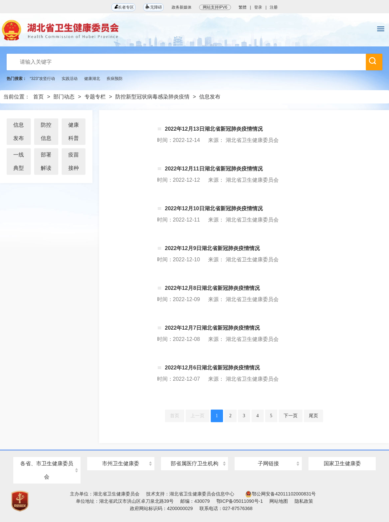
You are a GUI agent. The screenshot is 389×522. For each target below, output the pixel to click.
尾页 (313, 415)
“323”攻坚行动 (42, 78)
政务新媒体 (182, 7)
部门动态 (64, 96)
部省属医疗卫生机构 (194, 463)
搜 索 (372, 61)
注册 (274, 7)
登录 (258, 7)
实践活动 (70, 78)
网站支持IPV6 (215, 7)
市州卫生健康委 (120, 463)
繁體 (243, 7)
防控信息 (46, 131)
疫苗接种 (73, 161)
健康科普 (73, 131)
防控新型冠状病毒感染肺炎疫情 (152, 96)
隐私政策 (304, 501)
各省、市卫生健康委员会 (46, 470)
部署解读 (46, 161)
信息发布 (209, 96)
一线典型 (18, 161)
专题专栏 (95, 96)
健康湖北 (92, 78)
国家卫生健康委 (342, 463)
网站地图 (278, 501)
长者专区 (123, 7)
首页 (38, 96)
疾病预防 (115, 78)
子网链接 (268, 463)
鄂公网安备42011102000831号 (280, 493)
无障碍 (153, 7)
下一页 (291, 415)
